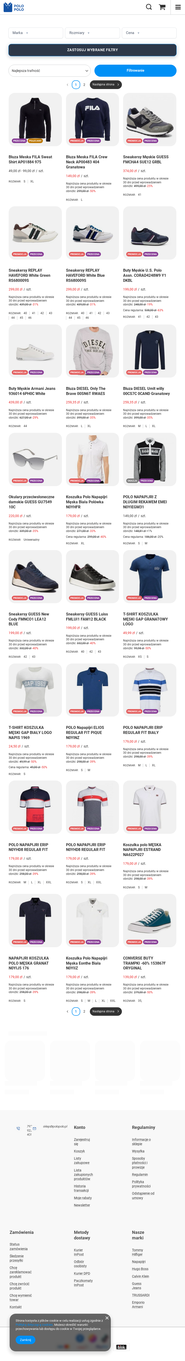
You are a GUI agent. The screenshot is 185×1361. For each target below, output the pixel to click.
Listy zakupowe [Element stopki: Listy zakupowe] (81, 1159)
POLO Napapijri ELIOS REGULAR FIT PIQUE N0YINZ (85, 732)
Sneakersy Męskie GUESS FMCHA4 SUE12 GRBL (146, 159)
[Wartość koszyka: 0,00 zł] (162, 7)
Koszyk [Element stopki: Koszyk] (79, 1150)
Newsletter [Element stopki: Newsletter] (82, 1204)
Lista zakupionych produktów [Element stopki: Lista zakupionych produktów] (83, 1173)
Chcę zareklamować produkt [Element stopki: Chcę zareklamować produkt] (21, 1270)
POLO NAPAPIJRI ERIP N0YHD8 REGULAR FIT (28, 847)
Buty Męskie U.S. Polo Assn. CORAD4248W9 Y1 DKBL (144, 275)
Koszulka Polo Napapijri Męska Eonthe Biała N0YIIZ (86, 963)
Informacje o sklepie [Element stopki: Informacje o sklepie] (141, 1140)
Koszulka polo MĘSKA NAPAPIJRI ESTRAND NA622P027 (142, 849)
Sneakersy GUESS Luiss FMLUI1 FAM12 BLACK (87, 616)
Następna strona (103, 84)
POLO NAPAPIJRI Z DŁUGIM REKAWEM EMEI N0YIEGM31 (145, 501)
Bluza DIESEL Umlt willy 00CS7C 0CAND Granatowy (146, 391)
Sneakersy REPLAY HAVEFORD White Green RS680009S (29, 275)
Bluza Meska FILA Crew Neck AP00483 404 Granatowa (86, 161)
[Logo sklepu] (15, 7)
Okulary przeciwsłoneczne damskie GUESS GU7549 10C (31, 501)
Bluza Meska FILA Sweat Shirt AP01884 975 (30, 159)
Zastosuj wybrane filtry (92, 50)
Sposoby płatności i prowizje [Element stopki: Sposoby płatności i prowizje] (139, 1161)
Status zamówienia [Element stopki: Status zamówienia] (19, 1245)
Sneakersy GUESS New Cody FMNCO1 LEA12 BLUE (29, 619)
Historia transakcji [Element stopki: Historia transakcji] (81, 1187)
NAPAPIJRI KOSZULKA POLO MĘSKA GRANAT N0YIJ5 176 (29, 963)
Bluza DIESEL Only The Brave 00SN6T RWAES (86, 391)
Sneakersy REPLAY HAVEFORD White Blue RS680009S (85, 275)
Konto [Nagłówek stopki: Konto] (79, 1127)
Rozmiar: (15, 181)
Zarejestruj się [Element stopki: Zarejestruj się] (82, 1140)
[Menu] (178, 7)
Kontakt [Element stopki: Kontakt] (16, 1305)
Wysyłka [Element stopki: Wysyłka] (138, 1150)
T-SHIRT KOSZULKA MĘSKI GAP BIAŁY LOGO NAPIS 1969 (30, 732)
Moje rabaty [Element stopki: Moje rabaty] (83, 1197)
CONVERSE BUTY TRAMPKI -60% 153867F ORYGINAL (144, 963)
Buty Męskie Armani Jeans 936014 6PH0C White (32, 391)
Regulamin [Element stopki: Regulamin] (140, 1173)
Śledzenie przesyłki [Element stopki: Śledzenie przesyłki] (17, 1256)
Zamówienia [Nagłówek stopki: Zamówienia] (22, 1231)
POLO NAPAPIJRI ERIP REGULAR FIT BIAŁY (143, 730)
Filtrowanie (135, 70)
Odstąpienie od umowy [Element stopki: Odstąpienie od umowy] (143, 1194)
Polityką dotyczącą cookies (34, 1324)
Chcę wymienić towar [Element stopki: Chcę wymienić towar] (21, 1296)
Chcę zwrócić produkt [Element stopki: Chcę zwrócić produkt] (19, 1284)
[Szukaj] (149, 7)
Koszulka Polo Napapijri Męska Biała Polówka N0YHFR (86, 501)
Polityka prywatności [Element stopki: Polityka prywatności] (141, 1183)
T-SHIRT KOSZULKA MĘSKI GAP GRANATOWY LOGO (145, 619)
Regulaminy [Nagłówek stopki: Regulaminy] (143, 1127)
